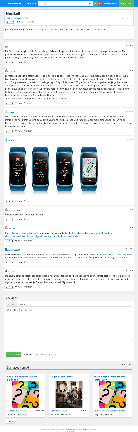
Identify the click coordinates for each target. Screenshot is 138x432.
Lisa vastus (14, 354)
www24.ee (15, 3)
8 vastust (21, 22)
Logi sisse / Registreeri (46, 354)
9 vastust (22, 414)
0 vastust (109, 414)
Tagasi (10, 421)
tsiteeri (28, 62)
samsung (18, 18)
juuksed (11, 411)
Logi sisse (110, 3)
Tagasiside (93, 429)
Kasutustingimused (75, 429)
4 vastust (66, 414)
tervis (25, 18)
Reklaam (85, 429)
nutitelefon (113, 411)
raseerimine (56, 411)
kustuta (31, 22)
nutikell (9, 18)
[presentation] (26, 346)
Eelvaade (27, 354)
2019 (104, 411)
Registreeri (126, 3)
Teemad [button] (31, 3)
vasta (18, 62)
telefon (97, 411)
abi (31, 310)
